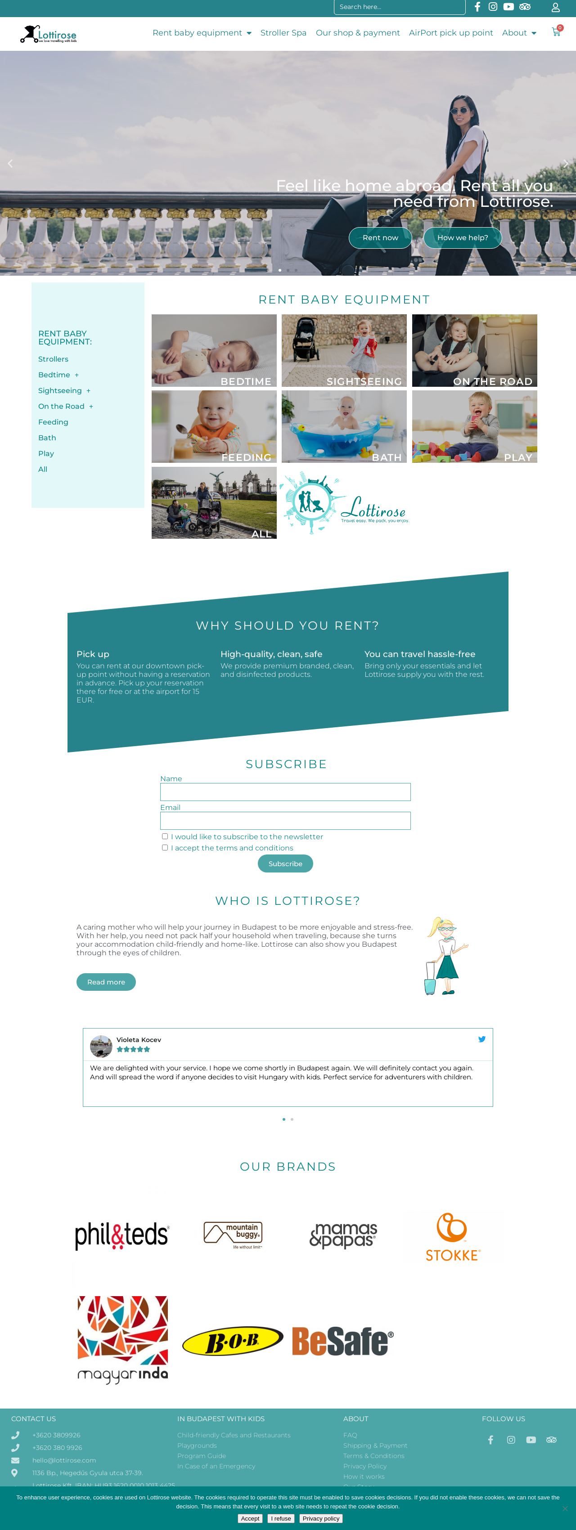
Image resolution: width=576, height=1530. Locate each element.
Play (46, 453)
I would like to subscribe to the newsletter (247, 836)
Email (170, 807)
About (519, 32)
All (42, 469)
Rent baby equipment (202, 32)
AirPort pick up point (451, 33)
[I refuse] (564, 1508)
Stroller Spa (284, 33)
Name (171, 778)
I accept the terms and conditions (232, 848)
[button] (10, 163)
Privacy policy (321, 1518)
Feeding (53, 422)
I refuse (281, 1518)
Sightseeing (64, 390)
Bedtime (58, 375)
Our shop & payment (358, 33)
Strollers (53, 359)
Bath (47, 438)
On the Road (65, 406)
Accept (250, 1518)
